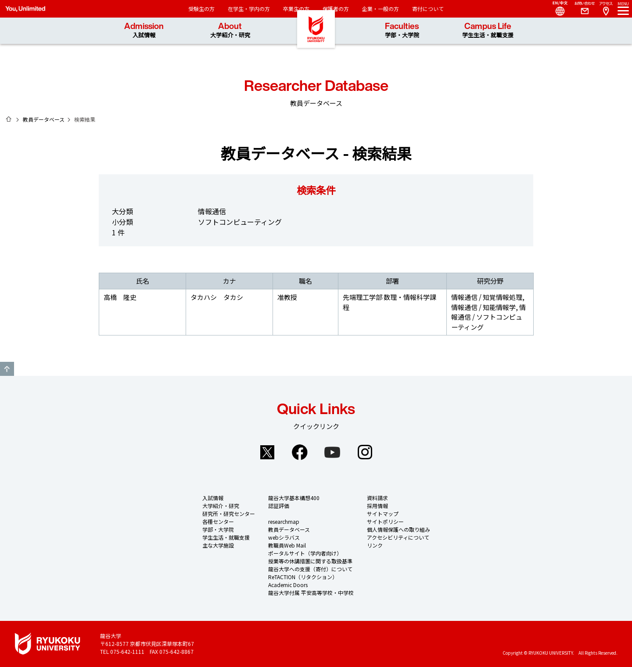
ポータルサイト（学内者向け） (305, 553)
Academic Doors (288, 584)
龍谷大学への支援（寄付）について (310, 569)
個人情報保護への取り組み (398, 529)
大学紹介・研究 (220, 505)
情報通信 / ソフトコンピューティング (488, 317)
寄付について (428, 8)
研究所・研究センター (228, 513)
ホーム (8, 119)
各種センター (218, 521)
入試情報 (212, 497)
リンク (375, 545)
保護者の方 (336, 8)
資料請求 (377, 497)
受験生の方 (201, 8)
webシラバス (284, 537)
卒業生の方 (296, 8)
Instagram (364, 452)
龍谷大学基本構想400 (294, 497)
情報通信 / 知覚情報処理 (486, 297)
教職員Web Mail (287, 545)
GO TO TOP (7, 369)
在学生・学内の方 (249, 8)
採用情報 (377, 505)
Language (556, 9)
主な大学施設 (218, 545)
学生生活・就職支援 (226, 537)
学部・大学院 (218, 529)
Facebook (300, 452)
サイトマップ (383, 513)
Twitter (267, 452)
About (230, 30)
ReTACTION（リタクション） (303, 576)
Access (605, 9)
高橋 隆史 (120, 297)
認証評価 (278, 505)
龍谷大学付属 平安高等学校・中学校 (311, 592)
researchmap (283, 521)
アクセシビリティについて (398, 537)
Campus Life (488, 30)
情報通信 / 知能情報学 (483, 307)
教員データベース (44, 119)
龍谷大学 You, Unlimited (316, 44)
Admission (144, 30)
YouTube (332, 452)
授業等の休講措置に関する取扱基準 (310, 561)
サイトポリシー (385, 521)
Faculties (402, 30)
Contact (581, 9)
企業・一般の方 (380, 8)
